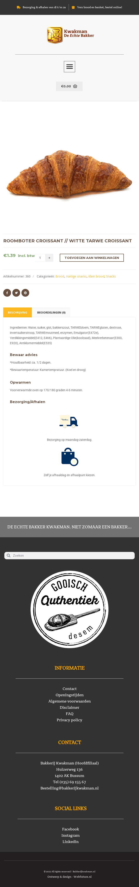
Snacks (111, 276)
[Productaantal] (40, 258)
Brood (59, 276)
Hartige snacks (76, 276)
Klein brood (96, 276)
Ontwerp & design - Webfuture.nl (69, 877)
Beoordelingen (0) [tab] (51, 312)
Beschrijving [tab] (17, 312)
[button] (69, 66)
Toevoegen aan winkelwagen (92, 258)
